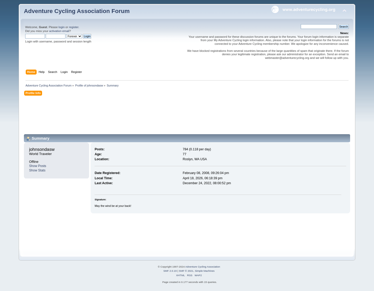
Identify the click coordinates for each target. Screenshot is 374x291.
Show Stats (37, 170)
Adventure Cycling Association (202, 266)
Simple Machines (205, 270)
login (61, 27)
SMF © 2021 (186, 270)
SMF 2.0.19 (170, 270)
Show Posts (37, 166)
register (73, 27)
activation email (59, 31)
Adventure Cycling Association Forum (77, 11)
